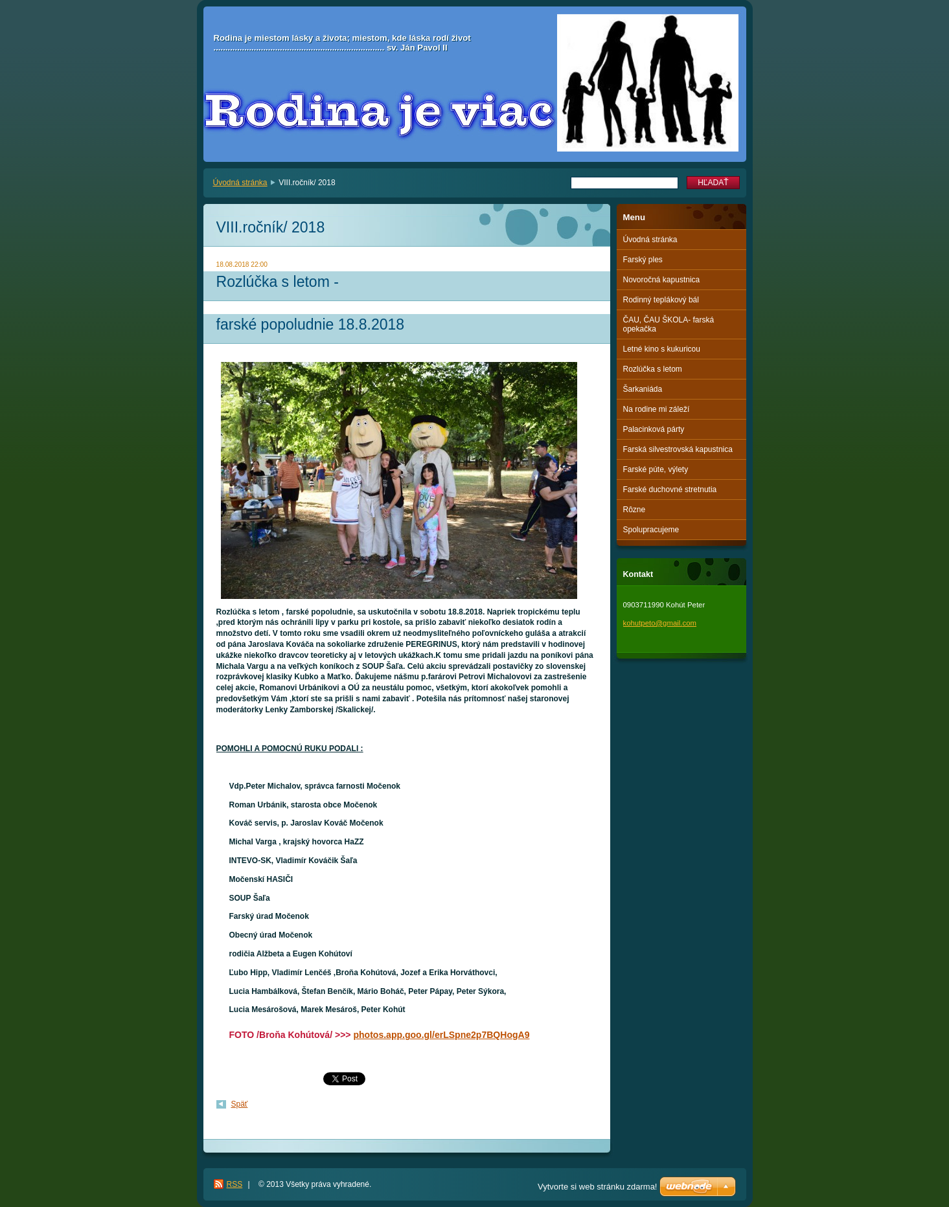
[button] (406, 724)
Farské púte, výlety (656, 469)
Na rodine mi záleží (656, 409)
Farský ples (643, 259)
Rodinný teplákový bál (661, 299)
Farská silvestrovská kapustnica (678, 449)
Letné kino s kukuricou (661, 349)
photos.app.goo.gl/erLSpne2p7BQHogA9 (441, 1035)
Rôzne (634, 509)
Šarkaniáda (643, 389)
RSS (235, 1184)
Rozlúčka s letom (652, 369)
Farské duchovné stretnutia (670, 489)
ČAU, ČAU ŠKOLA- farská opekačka (669, 324)
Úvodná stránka (240, 182)
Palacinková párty (654, 429)
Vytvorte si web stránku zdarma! (597, 1186)
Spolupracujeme (651, 529)
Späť (239, 1104)
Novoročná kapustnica (661, 279)
